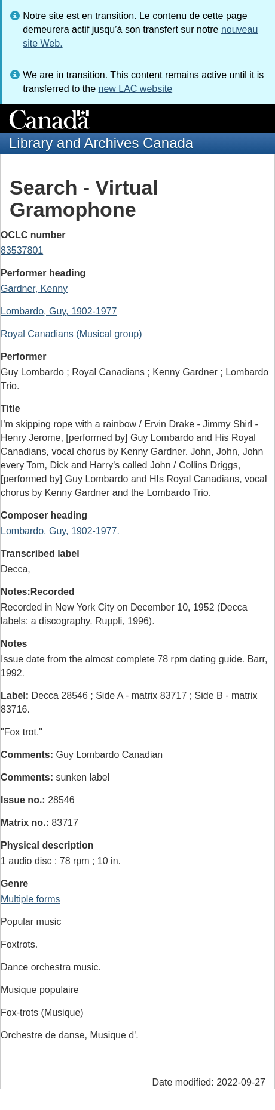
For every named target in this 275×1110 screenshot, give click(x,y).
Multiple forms (30, 899)
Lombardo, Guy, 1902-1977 (59, 311)
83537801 (22, 250)
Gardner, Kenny (34, 288)
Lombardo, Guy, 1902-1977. (60, 531)
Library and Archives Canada (101, 143)
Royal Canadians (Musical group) (71, 334)
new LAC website (135, 89)
